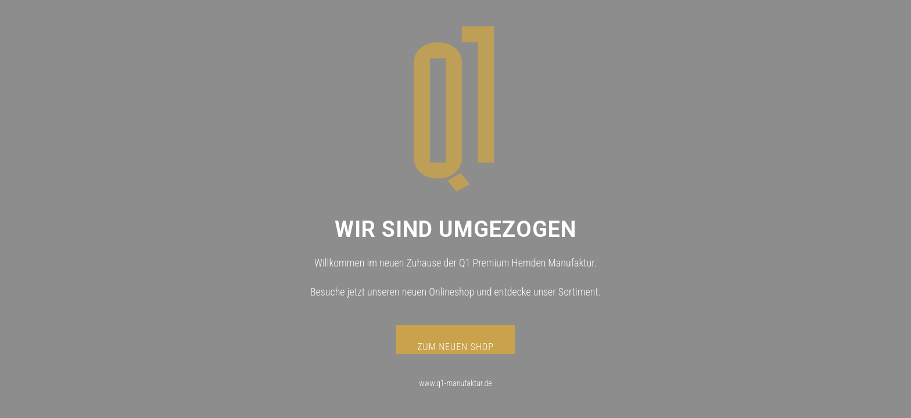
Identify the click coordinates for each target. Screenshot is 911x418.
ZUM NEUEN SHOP (455, 346)
